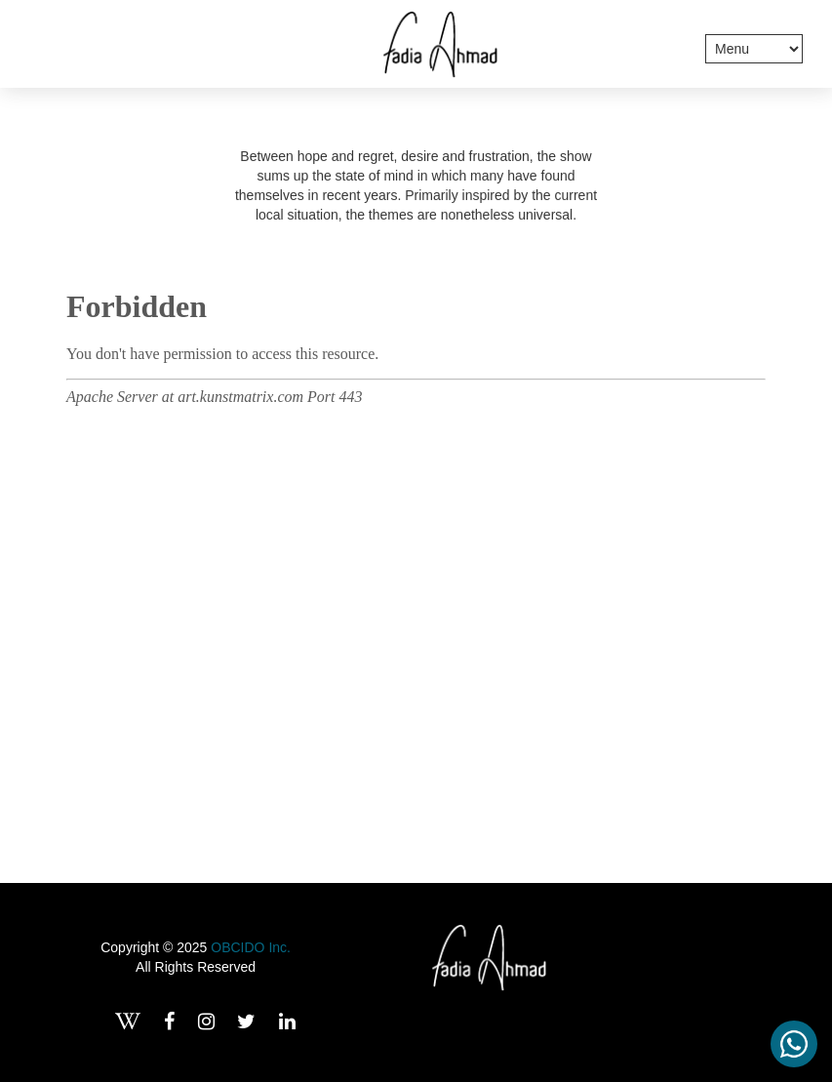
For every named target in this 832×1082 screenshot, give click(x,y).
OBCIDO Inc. (251, 947)
